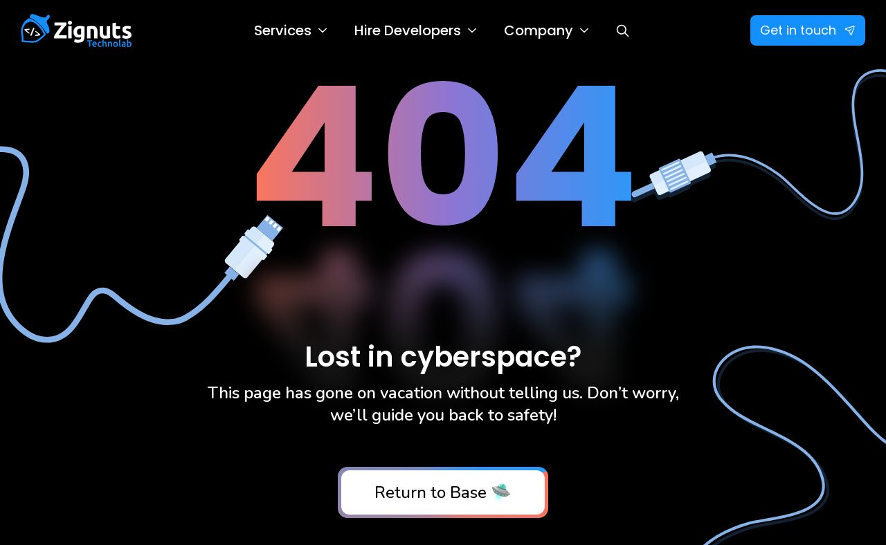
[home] (76, 30)
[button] (290, 30)
